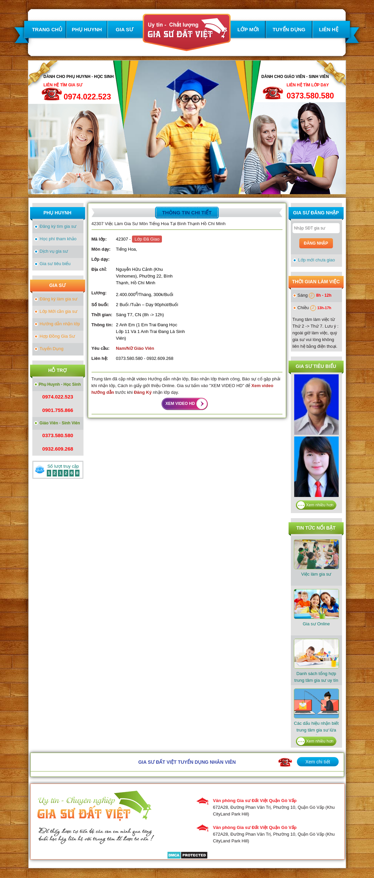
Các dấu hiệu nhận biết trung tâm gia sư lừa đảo (316, 713)
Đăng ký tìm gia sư (58, 226)
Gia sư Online (316, 607)
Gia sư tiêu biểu (55, 263)
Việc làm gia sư (316, 558)
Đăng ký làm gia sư (58, 298)
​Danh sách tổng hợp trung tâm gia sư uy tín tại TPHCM (316, 664)
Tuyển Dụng (52, 348)
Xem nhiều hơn (319, 505)
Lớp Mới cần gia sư (58, 311)
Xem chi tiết (317, 761)
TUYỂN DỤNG (289, 29)
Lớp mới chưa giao (316, 259)
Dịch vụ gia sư (54, 251)
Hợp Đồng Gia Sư (57, 336)
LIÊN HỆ (328, 29)
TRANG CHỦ (47, 29)
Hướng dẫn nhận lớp (60, 323)
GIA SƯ (124, 29)
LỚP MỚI (248, 29)
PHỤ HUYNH (87, 29)
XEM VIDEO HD (180, 403)
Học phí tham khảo (58, 238)
